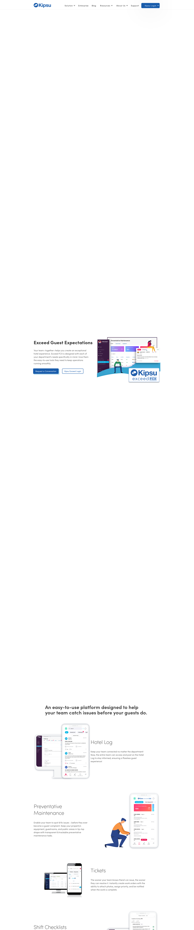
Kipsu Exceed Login (72, 371)
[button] (69, 5)
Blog (94, 5)
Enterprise (83, 5)
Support (135, 5)
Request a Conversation (45, 371)
